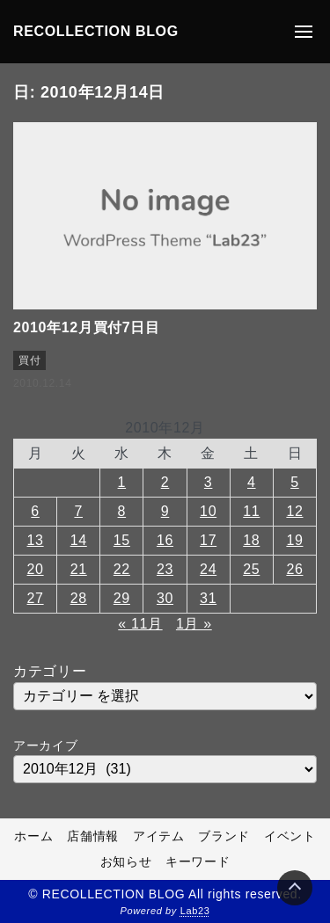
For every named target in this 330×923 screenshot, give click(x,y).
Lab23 (195, 910)
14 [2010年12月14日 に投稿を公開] (78, 540)
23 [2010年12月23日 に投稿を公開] (165, 569)
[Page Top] (294, 887)
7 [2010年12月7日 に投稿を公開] (78, 511)
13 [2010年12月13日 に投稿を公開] (35, 540)
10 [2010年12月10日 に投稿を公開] (208, 511)
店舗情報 (93, 836)
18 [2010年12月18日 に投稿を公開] (251, 540)
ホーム (33, 836)
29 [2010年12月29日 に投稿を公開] (122, 598)
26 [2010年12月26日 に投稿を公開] (294, 569)
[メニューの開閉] (303, 31)
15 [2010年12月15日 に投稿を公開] (122, 540)
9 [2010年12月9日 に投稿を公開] (165, 511)
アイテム (159, 836)
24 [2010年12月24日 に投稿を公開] (208, 569)
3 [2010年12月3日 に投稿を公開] (208, 482)
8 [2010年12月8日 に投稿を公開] (122, 511)
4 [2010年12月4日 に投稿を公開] (251, 482)
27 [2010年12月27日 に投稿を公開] (35, 598)
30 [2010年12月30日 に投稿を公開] (165, 598)
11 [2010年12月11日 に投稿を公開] (251, 511)
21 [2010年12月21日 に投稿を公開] (78, 569)
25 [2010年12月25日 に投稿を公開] (251, 569)
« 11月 (140, 623)
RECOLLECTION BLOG (96, 31)
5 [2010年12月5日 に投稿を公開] (294, 482)
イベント (290, 836)
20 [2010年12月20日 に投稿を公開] (35, 569)
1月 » (194, 623)
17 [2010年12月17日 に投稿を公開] (208, 540)
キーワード (197, 861)
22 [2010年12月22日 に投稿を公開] (122, 569)
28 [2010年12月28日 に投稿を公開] (78, 598)
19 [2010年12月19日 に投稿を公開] (294, 540)
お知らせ (126, 861)
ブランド (224, 836)
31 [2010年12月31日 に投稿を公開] (208, 598)
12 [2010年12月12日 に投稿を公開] (294, 511)
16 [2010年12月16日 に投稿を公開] (165, 540)
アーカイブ (45, 745)
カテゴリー (49, 671)
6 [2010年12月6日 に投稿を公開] (35, 511)
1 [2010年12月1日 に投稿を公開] (122, 482)
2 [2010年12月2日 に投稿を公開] (165, 482)
